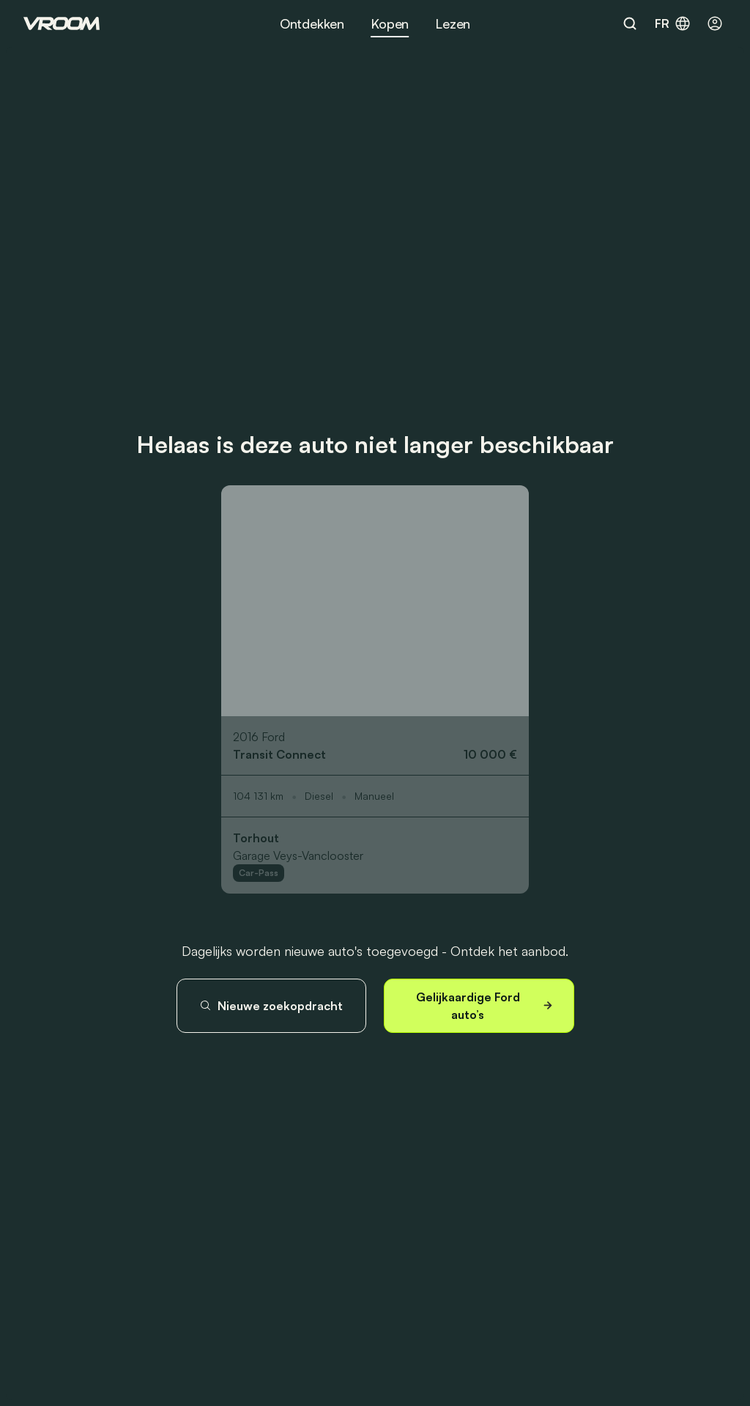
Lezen (452, 23)
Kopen (390, 23)
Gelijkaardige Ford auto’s (486, 1006)
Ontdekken (312, 23)
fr (673, 23)
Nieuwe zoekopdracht (271, 1005)
